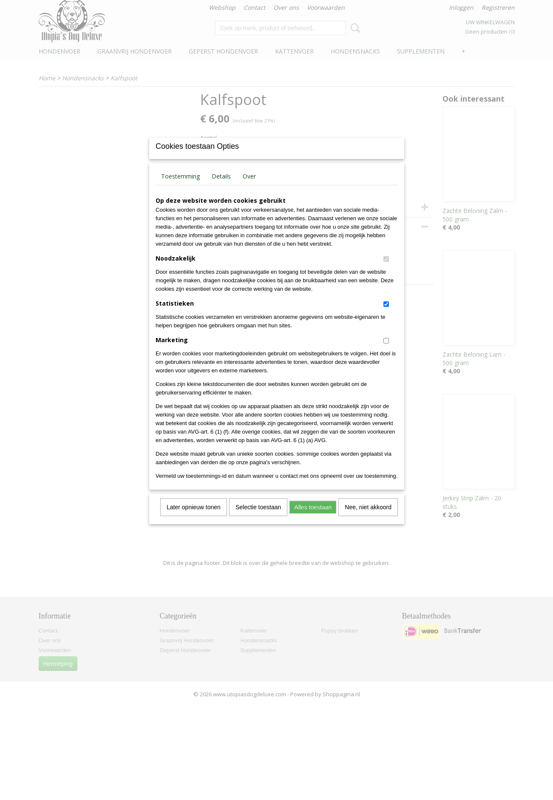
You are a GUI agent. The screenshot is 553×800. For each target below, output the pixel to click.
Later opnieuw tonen (194, 518)
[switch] (386, 270)
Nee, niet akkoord (368, 518)
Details (221, 187)
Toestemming (180, 187)
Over (249, 187)
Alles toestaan (313, 518)
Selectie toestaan (258, 518)
